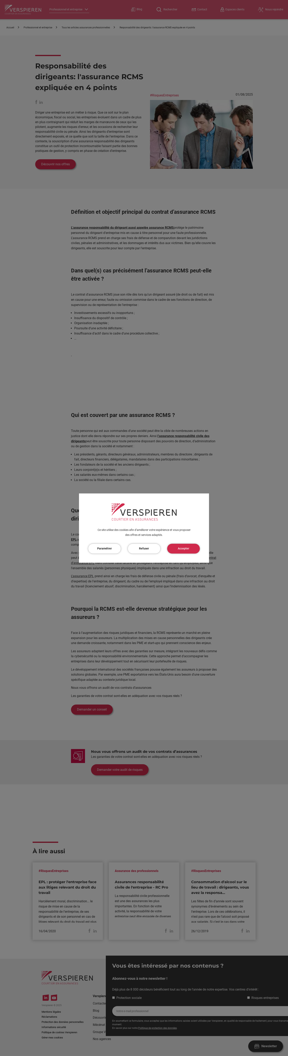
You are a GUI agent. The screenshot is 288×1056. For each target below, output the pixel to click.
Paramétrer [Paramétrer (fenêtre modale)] (104, 548)
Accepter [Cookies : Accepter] (183, 548)
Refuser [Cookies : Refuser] (144, 548)
